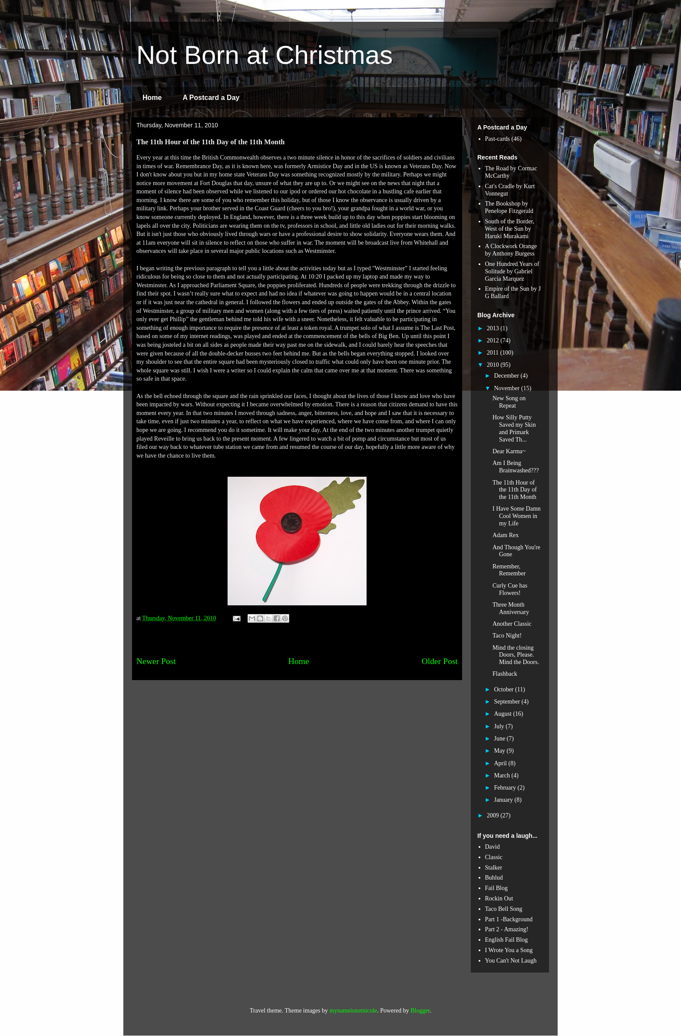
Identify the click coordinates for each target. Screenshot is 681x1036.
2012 (494, 340)
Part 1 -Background (509, 919)
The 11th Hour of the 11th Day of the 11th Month (515, 490)
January (504, 800)
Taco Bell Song (503, 909)
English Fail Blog (506, 939)
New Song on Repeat (509, 402)
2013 (494, 328)
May (500, 750)
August (503, 714)
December (507, 375)
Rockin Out (499, 898)
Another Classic (512, 624)
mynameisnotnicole (353, 1010)
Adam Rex (506, 535)
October (504, 689)
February (505, 787)
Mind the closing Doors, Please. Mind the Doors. (516, 655)
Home (152, 97)
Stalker (493, 867)
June (500, 738)
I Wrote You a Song (509, 950)
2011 (493, 352)
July (500, 726)
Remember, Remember (509, 570)
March (502, 775)
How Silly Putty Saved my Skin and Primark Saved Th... (514, 428)
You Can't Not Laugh (511, 960)
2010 (494, 365)
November (507, 388)
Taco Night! (507, 635)
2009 (494, 815)
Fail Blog (496, 888)
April (501, 763)
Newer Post (156, 661)
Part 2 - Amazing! (507, 929)
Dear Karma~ (509, 451)
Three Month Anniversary (511, 608)
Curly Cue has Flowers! (510, 589)
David (492, 846)
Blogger (420, 1010)
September (507, 701)
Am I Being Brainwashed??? (516, 467)
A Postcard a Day (210, 97)
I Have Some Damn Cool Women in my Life (517, 516)
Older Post (440, 661)
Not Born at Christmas (264, 55)
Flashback (505, 674)
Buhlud (494, 877)
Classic (493, 857)
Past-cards (497, 139)
